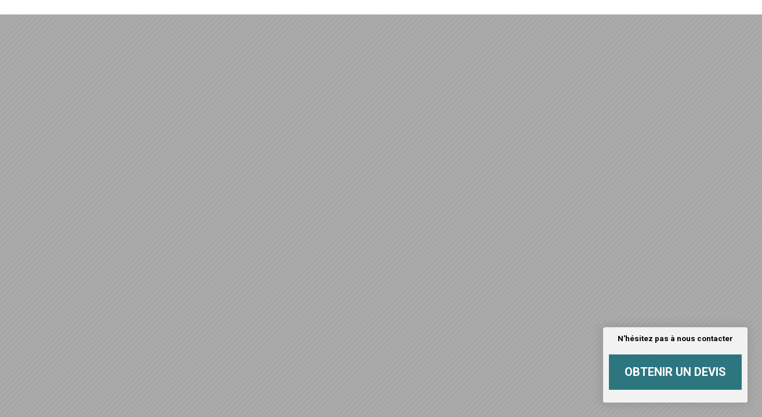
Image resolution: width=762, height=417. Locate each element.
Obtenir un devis (675, 372)
